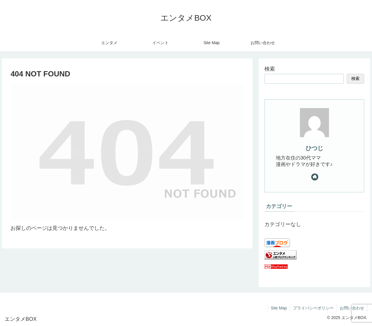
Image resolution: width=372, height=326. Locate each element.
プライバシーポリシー (313, 308)
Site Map (279, 308)
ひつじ (314, 148)
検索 (269, 69)
